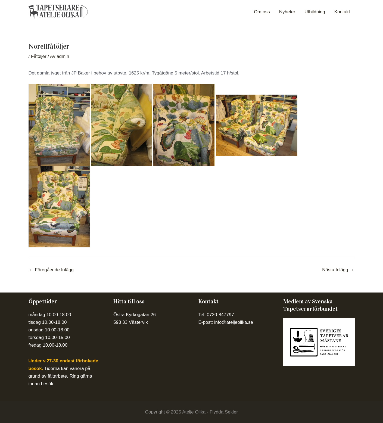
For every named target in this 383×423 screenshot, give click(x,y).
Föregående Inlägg (51, 270)
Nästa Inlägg (338, 270)
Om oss (262, 11)
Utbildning (314, 11)
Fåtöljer (38, 56)
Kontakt (342, 11)
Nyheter (287, 11)
